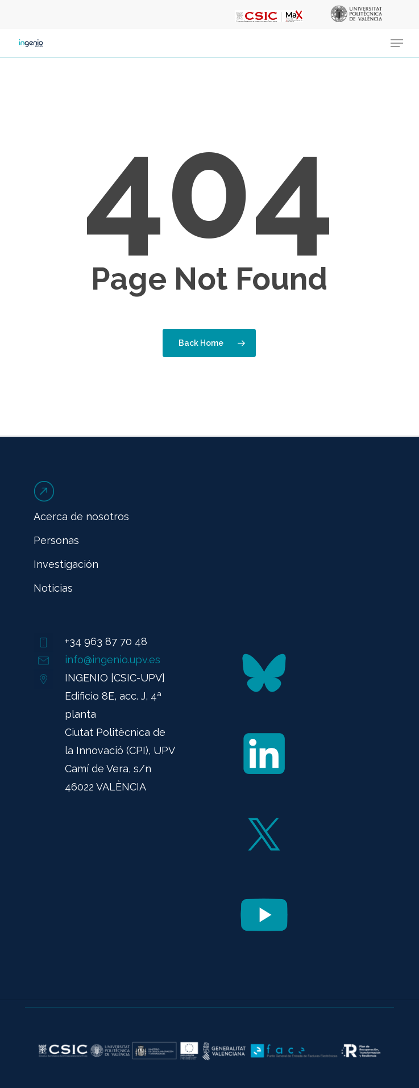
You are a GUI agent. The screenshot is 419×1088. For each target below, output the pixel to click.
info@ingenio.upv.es (112, 660)
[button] (397, 43)
